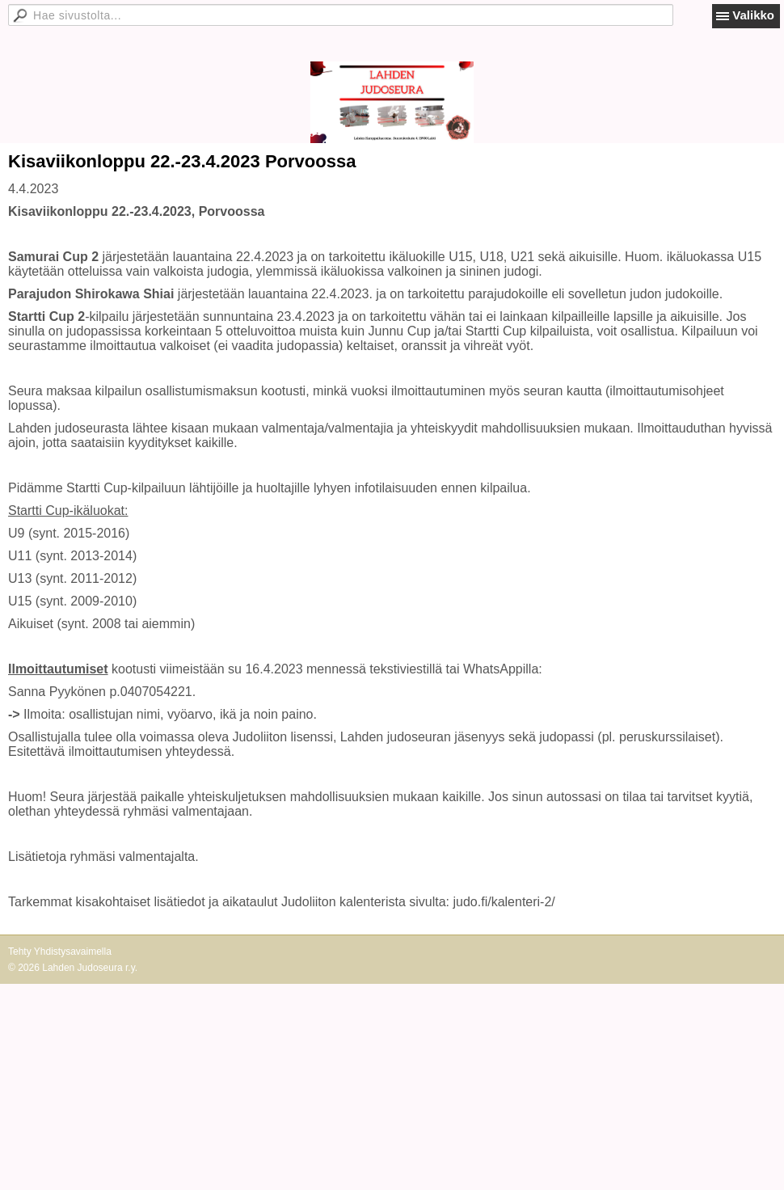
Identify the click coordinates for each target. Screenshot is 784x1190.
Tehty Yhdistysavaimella (60, 951)
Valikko (753, 15)
